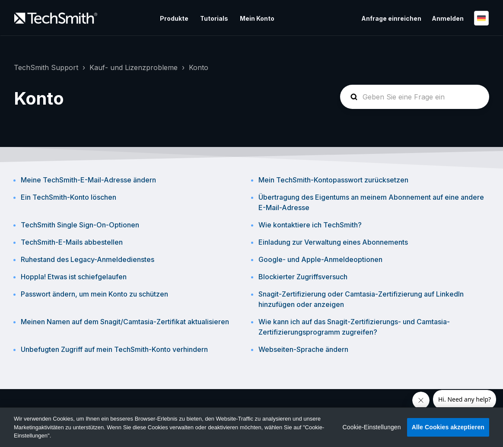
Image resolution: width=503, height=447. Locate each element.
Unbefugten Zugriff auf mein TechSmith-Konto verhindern (114, 349)
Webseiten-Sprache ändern (303, 349)
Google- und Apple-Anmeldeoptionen (320, 259)
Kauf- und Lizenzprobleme (133, 67)
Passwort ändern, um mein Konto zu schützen (94, 294)
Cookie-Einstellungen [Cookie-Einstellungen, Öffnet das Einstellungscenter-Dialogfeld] (372, 427)
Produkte (174, 18)
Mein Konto (257, 18)
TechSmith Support (46, 67)
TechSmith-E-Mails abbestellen (72, 242)
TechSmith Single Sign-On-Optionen (80, 224)
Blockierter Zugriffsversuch (302, 276)
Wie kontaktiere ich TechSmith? (310, 224)
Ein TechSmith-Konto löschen (68, 197)
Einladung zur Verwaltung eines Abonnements (333, 242)
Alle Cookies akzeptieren (448, 427)
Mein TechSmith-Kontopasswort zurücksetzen (333, 180)
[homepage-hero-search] (414, 97)
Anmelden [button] (448, 18)
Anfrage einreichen (391, 18)
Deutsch (481, 18)
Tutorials (214, 18)
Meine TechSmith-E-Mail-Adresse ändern (88, 180)
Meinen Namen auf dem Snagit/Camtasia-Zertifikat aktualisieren (125, 321)
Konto (198, 67)
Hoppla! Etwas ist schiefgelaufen (74, 276)
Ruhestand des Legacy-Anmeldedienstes (87, 259)
